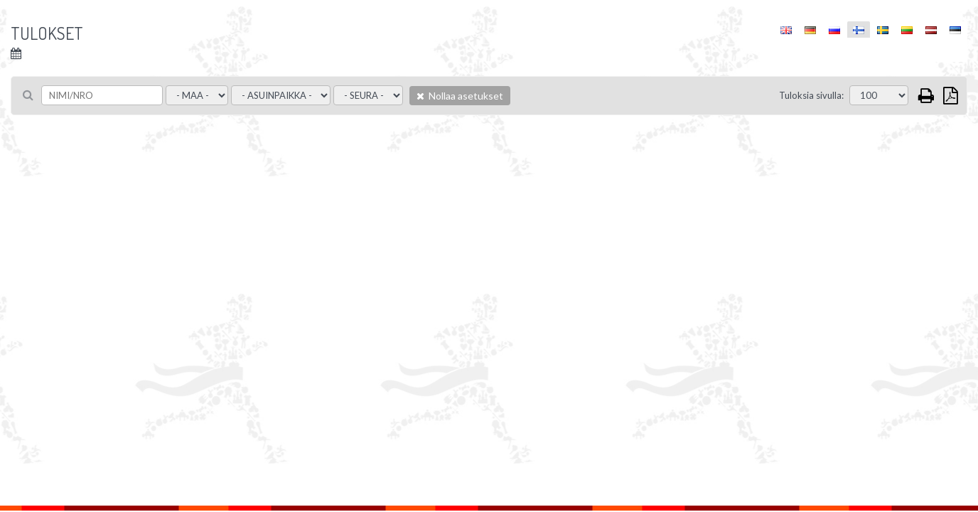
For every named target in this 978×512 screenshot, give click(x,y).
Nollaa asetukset (460, 96)
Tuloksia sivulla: (811, 95)
